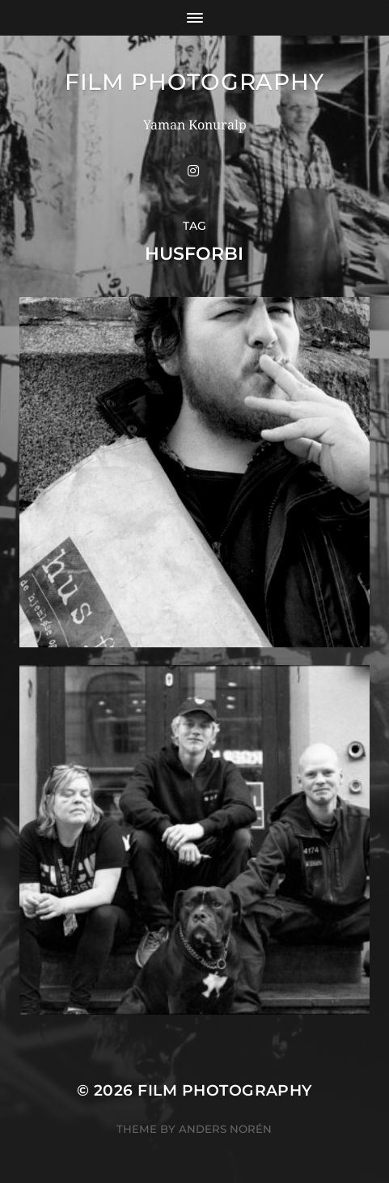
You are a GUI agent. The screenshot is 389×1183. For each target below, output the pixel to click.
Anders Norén (225, 1128)
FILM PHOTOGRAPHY (194, 81)
